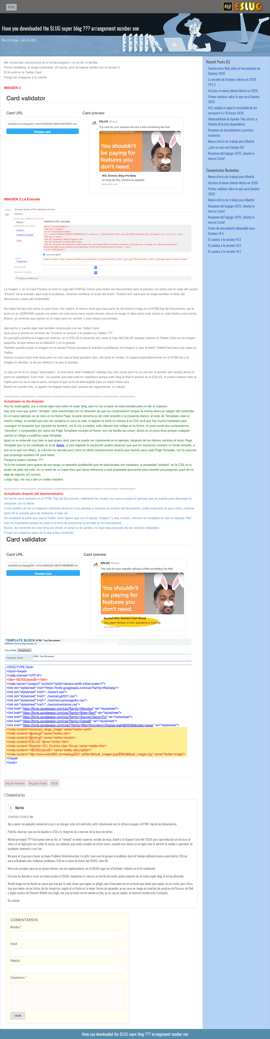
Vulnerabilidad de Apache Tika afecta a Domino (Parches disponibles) (232, 121)
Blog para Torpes (38, 783)
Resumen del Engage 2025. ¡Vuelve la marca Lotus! (231, 156)
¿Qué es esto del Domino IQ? (226, 147)
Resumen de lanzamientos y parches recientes (230, 132)
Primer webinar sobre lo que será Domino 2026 (234, 99)
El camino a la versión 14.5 (224, 239)
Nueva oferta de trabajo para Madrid (231, 141)
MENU (11, 7)
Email (13, 943)
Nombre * (16, 927)
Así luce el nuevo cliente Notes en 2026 (233, 90)
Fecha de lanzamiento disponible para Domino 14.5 (231, 231)
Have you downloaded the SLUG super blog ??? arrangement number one (70, 28)
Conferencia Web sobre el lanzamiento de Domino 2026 (234, 71)
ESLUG (54, 783)
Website (15, 960)
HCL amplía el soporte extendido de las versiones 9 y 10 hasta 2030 (232, 110)
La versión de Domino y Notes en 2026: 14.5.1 (232, 82)
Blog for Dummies (15, 783)
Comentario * (18, 977)
